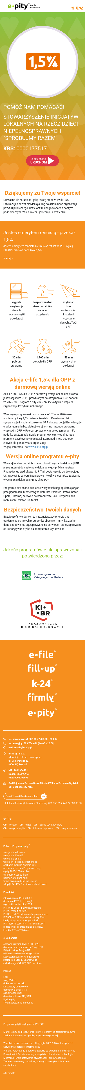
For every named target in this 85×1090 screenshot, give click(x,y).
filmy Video (9, 980)
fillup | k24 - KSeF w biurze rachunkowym (25, 884)
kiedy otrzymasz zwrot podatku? (20, 920)
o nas (28, 824)
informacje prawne (43, 828)
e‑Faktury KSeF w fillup (15, 874)
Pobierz (16, 846)
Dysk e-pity (9, 999)
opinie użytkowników (51, 824)
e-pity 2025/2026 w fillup (16, 871)
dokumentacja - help (14, 983)
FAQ (5, 977)
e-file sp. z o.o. (66, 1043)
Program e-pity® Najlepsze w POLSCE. (24, 1024)
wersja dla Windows (14, 852)
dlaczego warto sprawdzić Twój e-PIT (23, 947)
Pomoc (7, 971)
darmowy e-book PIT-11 (16, 989)
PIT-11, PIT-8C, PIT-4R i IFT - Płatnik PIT (24, 923)
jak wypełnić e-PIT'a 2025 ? (17, 898)
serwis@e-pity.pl (23, 747)
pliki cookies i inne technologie (57, 1054)
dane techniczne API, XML (17, 996)
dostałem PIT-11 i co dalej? (17, 901)
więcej (7, 258)
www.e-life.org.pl (38, 447)
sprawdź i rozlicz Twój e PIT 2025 (21, 944)
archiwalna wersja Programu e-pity (21, 868)
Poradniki (8, 892)
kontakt (13, 824)
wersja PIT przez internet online (20, 861)
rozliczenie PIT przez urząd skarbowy (23, 926)
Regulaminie (58, 1050)
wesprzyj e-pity (17, 828)
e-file (7, 818)
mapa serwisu (69, 828)
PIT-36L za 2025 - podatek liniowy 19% (23, 917)
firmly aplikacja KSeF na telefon (20, 881)
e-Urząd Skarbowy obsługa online (21, 953)
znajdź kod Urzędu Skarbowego (20, 959)
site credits (9, 1073)
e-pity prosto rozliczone (23, 6)
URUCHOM (38, 160)
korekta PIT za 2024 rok (16, 930)
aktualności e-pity (12, 993)
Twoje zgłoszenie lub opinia (18, 1002)
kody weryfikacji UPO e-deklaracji (21, 956)
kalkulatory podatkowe (15, 986)
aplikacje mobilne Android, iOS (19, 865)
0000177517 (25, 148)
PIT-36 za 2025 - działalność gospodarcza (25, 914)
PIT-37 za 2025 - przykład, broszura (22, 907)
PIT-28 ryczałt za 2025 (15, 911)
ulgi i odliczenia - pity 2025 (17, 904)
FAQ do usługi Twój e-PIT (16, 950)
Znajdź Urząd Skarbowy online (22, 796)
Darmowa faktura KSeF (15, 877)
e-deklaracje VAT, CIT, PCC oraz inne (22, 963)
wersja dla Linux (12, 858)
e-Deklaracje (10, 937)
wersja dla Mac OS (13, 855)
